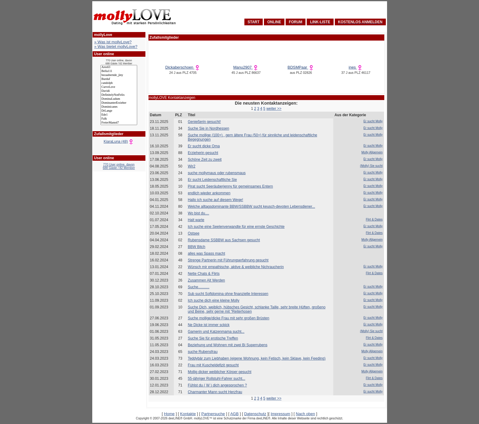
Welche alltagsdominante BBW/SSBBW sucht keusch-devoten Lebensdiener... (251, 206)
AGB (234, 413)
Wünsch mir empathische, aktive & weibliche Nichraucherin (236, 267)
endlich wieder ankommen (209, 193)
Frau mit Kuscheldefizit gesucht (213, 365)
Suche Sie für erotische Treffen (213, 338)
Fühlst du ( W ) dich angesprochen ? (217, 385)
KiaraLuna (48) (119, 141)
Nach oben (305, 413)
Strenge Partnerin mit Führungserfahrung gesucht (228, 260)
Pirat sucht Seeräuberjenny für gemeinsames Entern (230, 186)
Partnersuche (213, 413)
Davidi (119, 91)
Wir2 (192, 166)
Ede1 (119, 115)
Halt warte (196, 220)
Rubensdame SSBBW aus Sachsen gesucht (224, 240)
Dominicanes (119, 107)
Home (169, 413)
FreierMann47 (119, 123)
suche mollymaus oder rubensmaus (217, 173)
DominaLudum (119, 99)
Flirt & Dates (374, 219)
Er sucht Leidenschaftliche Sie (212, 180)
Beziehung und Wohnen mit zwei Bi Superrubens (228, 345)
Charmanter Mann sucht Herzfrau (215, 392)
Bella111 (119, 71)
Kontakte (188, 413)
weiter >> (273, 108)
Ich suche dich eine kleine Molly (214, 300)
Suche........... (199, 287)
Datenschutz (255, 413)
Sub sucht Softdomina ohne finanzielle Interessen (228, 294)
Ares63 (119, 67)
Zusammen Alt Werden (206, 280)
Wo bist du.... (198, 213)
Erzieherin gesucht (203, 153)
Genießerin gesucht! (204, 122)
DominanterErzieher (119, 103)
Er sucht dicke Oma (204, 146)
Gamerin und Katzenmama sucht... (216, 331)
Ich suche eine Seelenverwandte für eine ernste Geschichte (236, 227)
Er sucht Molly (373, 121)
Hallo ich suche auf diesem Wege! (215, 200)
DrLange (119, 111)
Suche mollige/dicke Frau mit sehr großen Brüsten (228, 318)
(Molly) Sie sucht (371, 165)
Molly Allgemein (371, 152)
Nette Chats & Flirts (204, 273)
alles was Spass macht (206, 253)
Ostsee (193, 233)
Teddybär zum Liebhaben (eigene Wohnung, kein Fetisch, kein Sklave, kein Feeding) (257, 358)
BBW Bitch (196, 247)
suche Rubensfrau (203, 352)
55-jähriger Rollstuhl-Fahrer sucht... (216, 378)
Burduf (119, 79)
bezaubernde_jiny (119, 75)
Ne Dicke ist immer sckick (209, 325)
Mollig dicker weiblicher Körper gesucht (219, 372)
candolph (119, 83)
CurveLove (119, 87)
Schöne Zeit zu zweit (205, 159)
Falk (119, 119)
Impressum (280, 413)
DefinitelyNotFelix (119, 95)
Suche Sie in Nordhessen (208, 128)
